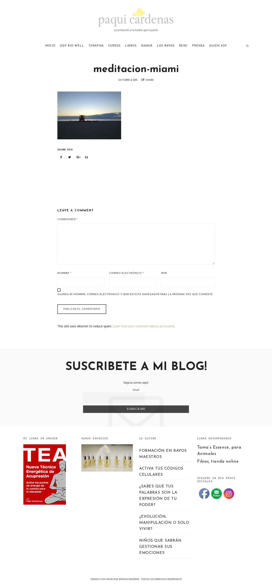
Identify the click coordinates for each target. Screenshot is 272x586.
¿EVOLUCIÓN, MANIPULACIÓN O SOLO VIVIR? (164, 523)
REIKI (183, 45)
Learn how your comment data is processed (143, 326)
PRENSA (198, 45)
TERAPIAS (96, 45)
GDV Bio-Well (72, 45)
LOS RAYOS (165, 45)
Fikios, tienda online (218, 461)
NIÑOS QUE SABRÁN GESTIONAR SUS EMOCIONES (160, 547)
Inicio (50, 45)
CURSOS (114, 45)
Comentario (67, 219)
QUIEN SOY (218, 45)
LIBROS (131, 45)
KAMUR (146, 45)
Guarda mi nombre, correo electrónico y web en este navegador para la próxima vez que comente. (135, 294)
